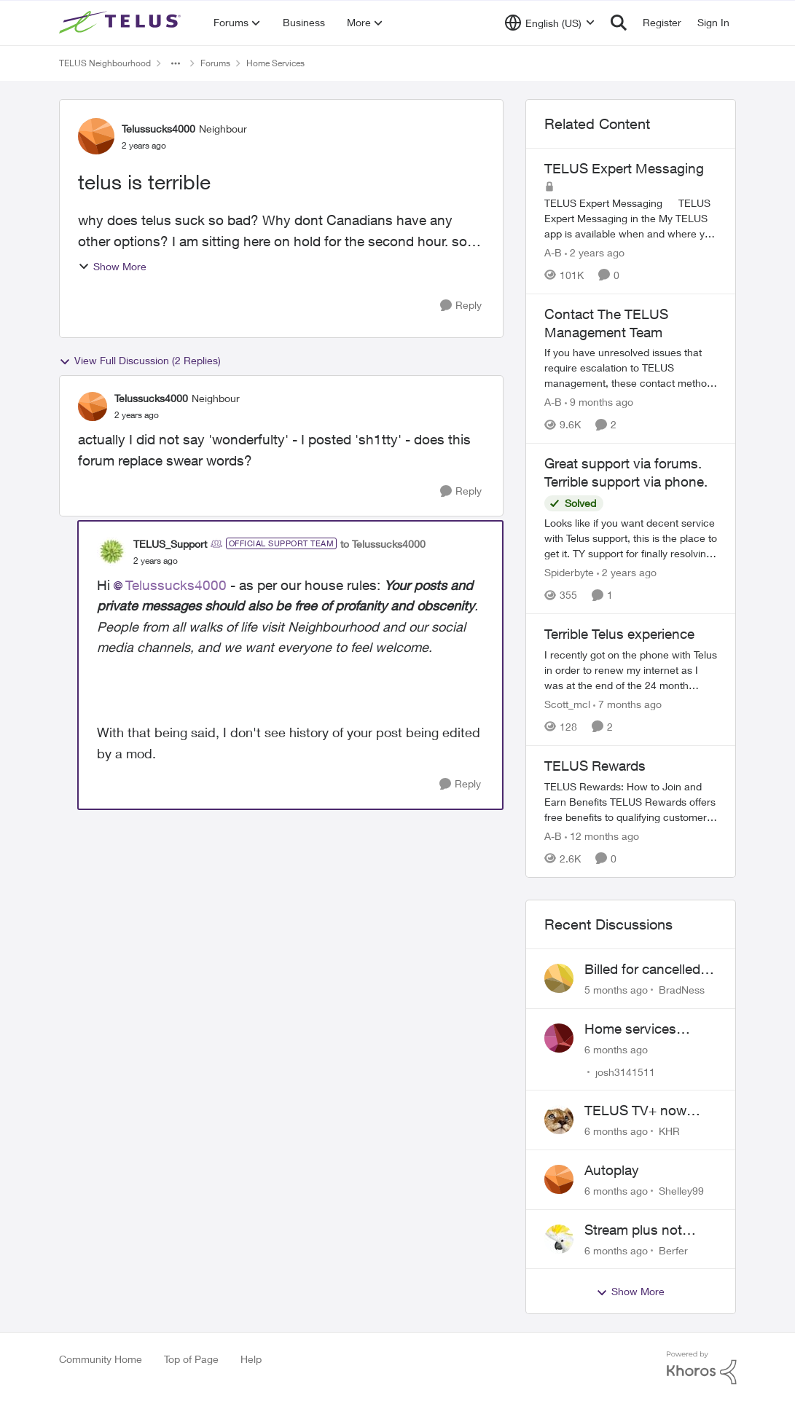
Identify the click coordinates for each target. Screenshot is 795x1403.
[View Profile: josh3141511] (558, 1038)
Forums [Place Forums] (215, 63)
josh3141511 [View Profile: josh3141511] (625, 1071)
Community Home (100, 1359)
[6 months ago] (616, 1048)
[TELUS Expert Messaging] (631, 218)
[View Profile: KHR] (558, 1119)
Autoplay (611, 1170)
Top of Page (191, 1359)
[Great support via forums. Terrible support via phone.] (631, 538)
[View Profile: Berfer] (558, 1239)
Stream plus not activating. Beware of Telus (648, 1230)
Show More (112, 266)
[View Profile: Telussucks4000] (96, 136)
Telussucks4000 (176, 585)
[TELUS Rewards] (631, 802)
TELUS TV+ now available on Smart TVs (640, 1111)
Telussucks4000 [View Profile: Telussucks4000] (158, 128)
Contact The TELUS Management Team (606, 323)
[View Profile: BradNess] (558, 978)
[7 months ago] (627, 704)
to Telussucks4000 (383, 544)
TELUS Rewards (595, 766)
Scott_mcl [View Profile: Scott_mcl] (567, 704)
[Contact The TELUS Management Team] (631, 367)
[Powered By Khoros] (702, 1368)
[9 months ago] (599, 401)
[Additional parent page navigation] (175, 63)
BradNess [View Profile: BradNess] (682, 989)
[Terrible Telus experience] (631, 670)
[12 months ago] (602, 836)
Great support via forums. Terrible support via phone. (626, 472)
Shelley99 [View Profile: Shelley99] (681, 1190)
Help (251, 1359)
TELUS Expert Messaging (624, 168)
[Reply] (461, 305)
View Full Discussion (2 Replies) (140, 360)
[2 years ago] (594, 252)
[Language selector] (549, 22)
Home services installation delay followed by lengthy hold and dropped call (651, 1029)
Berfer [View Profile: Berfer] (673, 1249)
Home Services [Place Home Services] (275, 63)
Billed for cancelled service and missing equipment (645, 969)
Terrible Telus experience (619, 634)
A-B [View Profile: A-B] (553, 252)
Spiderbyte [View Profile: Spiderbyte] (569, 572)
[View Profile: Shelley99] (558, 1179)
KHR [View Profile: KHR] (669, 1131)
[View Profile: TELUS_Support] (111, 551)
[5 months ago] (616, 989)
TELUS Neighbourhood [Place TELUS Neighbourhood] (105, 63)
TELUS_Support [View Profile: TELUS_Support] (170, 544)
